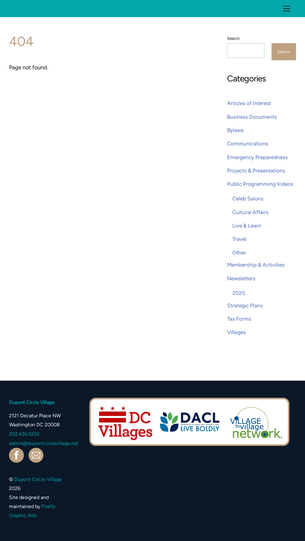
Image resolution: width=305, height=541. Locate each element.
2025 (238, 293)
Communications (247, 143)
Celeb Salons (247, 198)
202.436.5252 (24, 434)
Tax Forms (239, 319)
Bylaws (235, 130)
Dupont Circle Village (38, 479)
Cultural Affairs (250, 212)
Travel (239, 239)
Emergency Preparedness (257, 157)
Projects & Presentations (256, 170)
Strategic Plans (245, 305)
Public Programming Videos (260, 184)
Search (233, 38)
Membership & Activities (256, 265)
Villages (236, 332)
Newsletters (241, 278)
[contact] (37, 455)
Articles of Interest (249, 103)
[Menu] (286, 8)
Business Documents (252, 117)
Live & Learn (246, 225)
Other (239, 253)
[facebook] (17, 455)
